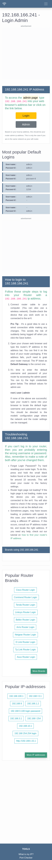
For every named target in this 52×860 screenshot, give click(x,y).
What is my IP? (26, 854)
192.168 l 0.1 (35, 696)
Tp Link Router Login (25, 649)
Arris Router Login (25, 627)
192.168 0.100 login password (25, 711)
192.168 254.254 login (25, 733)
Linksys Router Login (25, 612)
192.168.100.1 (16, 696)
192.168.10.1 (25, 726)
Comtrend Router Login (25, 597)
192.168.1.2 (33, 703)
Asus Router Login (26, 657)
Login (26, 115)
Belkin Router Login (25, 620)
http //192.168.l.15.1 (26, 741)
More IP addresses (36, 755)
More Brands (38, 671)
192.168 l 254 (34, 718)
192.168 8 (17, 703)
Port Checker (26, 858)
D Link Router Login (25, 642)
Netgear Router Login (25, 634)
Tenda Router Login (25, 605)
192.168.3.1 (16, 718)
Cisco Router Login (25, 590)
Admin (26, 124)
